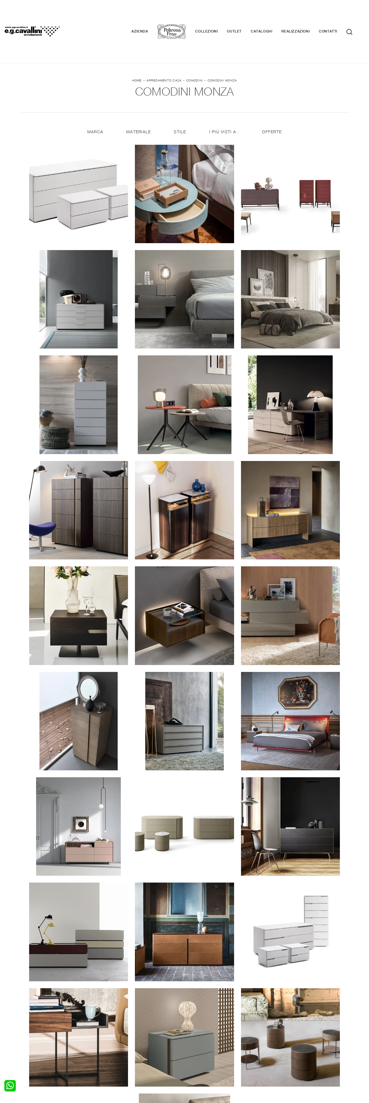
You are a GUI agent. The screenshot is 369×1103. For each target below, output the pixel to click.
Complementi (200, 1035)
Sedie (111, 1040)
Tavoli (111, 1035)
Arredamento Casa (163, 46)
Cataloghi (270, 14)
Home (137, 46)
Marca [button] (95, 98)
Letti (28, 1024)
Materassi (197, 1040)
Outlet (243, 14)
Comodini (194, 46)
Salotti (112, 1024)
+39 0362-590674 (253, 1060)
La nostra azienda (287, 1024)
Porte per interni (204, 1024)
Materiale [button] (138, 98)
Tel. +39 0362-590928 (209, 1060)
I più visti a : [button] (225, 98)
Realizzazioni (304, 14)
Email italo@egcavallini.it (297, 1060)
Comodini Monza (222, 46)
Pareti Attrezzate (122, 1029)
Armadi (30, 1035)
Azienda (148, 14)
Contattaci (280, 1029)
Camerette (34, 1029)
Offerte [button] (272, 98)
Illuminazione (200, 1029)
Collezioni (215, 14)
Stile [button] (180, 98)
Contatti (336, 14)
